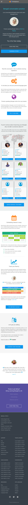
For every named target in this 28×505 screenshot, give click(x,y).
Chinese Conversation (19, 472)
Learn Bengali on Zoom (5, 420)
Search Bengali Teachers (6, 428)
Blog (2, 485)
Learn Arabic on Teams (19, 456)
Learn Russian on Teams (20, 454)
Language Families (4, 490)
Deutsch (16, 488)
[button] (2, 1)
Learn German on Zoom (5, 470)
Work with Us (3, 454)
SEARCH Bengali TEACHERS (14, 204)
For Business (3, 446)
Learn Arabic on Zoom (5, 478)
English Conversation (19, 462)
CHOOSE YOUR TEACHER (14, 346)
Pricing (2, 444)
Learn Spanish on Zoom (5, 466)
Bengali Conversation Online (6, 426)
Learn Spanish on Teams (20, 444)
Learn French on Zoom (5, 464)
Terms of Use (3, 450)
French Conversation (19, 464)
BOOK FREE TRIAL (14, 46)
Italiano (16, 492)
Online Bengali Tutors (5, 419)
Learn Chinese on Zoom (5, 472)
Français (16, 490)
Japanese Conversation (19, 474)
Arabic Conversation (19, 478)
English (16, 485)
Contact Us (3, 448)
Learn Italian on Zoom (5, 468)
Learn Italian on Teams (19, 446)
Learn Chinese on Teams (20, 450)
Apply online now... (19, 198)
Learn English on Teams (19, 440)
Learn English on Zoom (5, 462)
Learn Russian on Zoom (5, 476)
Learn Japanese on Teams (20, 452)
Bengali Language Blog (5, 430)
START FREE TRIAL (14, 406)
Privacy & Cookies (4, 452)
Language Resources (5, 488)
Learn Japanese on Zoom (6, 474)
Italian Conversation (19, 468)
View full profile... (5, 178)
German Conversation (19, 470)
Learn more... (14, 299)
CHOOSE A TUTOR (14, 51)
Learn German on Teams (20, 448)
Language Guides (4, 492)
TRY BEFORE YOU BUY (14, 307)
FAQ (2, 440)
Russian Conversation (19, 476)
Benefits (2, 442)
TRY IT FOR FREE (14, 113)
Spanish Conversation (19, 466)
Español (16, 486)
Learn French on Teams (19, 442)
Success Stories (4, 486)
